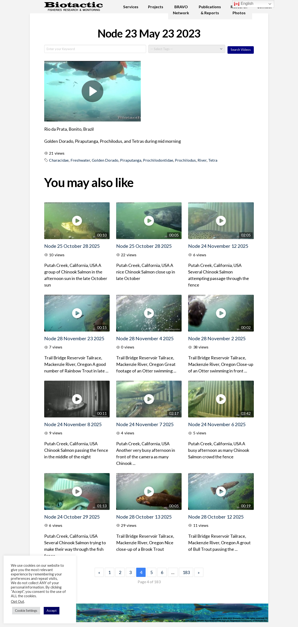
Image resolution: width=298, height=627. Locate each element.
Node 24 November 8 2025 (73, 424)
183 (186, 572)
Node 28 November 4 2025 (145, 338)
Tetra (212, 160)
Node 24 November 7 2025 (145, 424)
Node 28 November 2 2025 (217, 338)
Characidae (59, 160)
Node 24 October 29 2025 (72, 517)
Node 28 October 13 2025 (144, 517)
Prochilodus (185, 160)
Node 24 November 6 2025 (217, 424)
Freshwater (80, 160)
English (243, 4)
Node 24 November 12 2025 (218, 246)
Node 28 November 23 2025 (74, 338)
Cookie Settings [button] (26, 610)
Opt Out (17, 601)
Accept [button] (52, 610)
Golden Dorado (105, 160)
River (202, 160)
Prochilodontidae (158, 160)
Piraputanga (130, 160)
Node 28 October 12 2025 (216, 517)
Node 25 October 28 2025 (72, 246)
